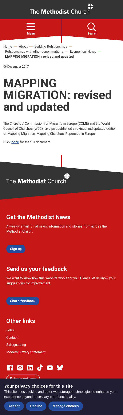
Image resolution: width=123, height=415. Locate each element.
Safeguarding (16, 345)
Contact (11, 338)
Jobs (10, 330)
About (23, 46)
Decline (36, 406)
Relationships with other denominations (34, 52)
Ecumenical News (83, 52)
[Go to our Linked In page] (30, 367)
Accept (14, 406)
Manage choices (66, 406)
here (15, 142)
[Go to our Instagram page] (20, 367)
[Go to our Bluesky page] (60, 367)
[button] (31, 27)
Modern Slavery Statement (25, 352)
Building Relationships (50, 46)
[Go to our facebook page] (10, 367)
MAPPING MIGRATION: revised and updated (39, 57)
